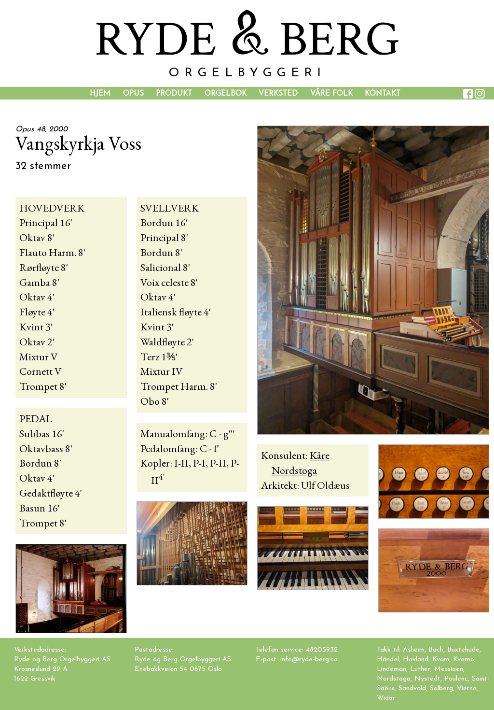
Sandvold (412, 688)
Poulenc (456, 678)
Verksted (278, 94)
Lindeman (391, 669)
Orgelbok (226, 94)
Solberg (441, 688)
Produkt (174, 94)
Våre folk (331, 94)
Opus (133, 94)
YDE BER (247, 40)
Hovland (415, 659)
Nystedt (427, 678)
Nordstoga (394, 678)
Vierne (467, 688)
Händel (388, 659)
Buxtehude (463, 649)
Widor (386, 698)
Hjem (100, 94)
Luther (420, 669)
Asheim (414, 649)
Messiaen (448, 669)
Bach (435, 649)
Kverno (463, 659)
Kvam (440, 659)
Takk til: (390, 649)
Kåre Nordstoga (300, 462)
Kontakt (382, 94)
